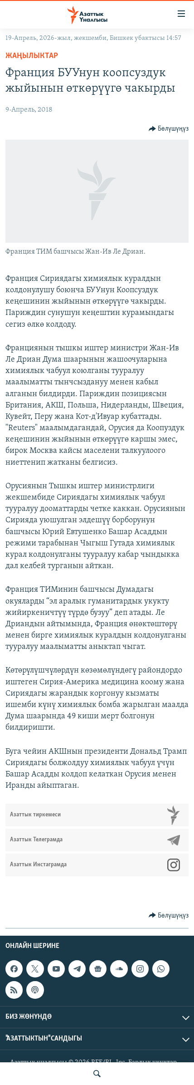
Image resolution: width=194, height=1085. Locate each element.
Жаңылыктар (31, 56)
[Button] (169, 129)
